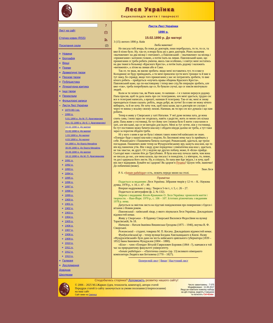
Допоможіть (136, 305)
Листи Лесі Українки (75, 111)
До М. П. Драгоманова (84, 126)
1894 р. (69, 186)
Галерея (67, 283)
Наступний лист (178, 260)
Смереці (93, 319)
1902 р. (69, 225)
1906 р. (69, 244)
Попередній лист (148, 260)
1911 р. (69, 269)
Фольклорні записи (74, 106)
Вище (163, 260)
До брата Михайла (81, 153)
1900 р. (69, 215)
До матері (78, 135)
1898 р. (69, 205)
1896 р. (69, 196)
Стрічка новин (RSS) (72, 38)
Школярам (65, 299)
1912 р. (69, 274)
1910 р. (69, 264)
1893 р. (69, 181)
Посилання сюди (70, 45)
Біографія (68, 59)
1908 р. (69, 254)
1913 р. (69, 279)
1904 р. (69, 235)
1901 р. (69, 220)
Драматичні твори (73, 75)
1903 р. (69, 230)
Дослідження (70, 289)
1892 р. (69, 176)
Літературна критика (75, 90)
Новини (67, 54)
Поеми (66, 69)
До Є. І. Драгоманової (85, 130)
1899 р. (69, 210)
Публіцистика (71, 85)
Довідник (65, 294)
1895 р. (69, 191)
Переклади (69, 101)
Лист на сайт (67, 30)
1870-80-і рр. (72, 116)
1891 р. (69, 171)
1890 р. (69, 121)
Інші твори (69, 95)
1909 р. (69, 259)
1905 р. (69, 240)
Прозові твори (71, 80)
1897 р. (69, 201)
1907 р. (69, 249)
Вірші (65, 64)
